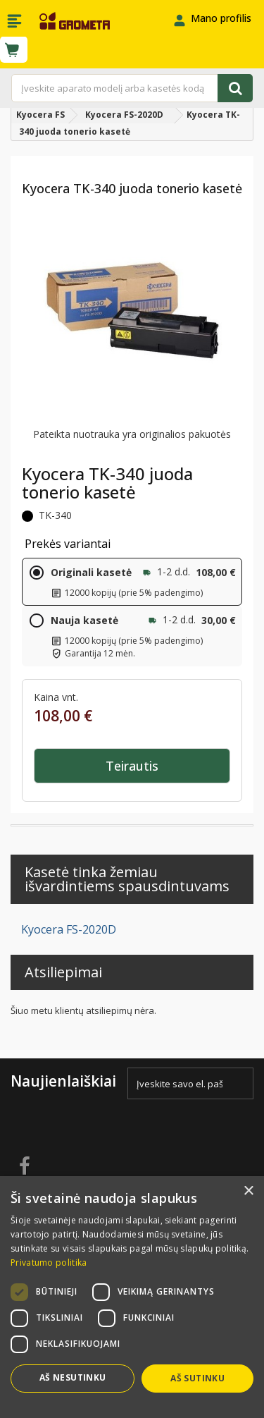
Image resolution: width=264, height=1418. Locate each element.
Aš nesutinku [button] (72, 1377)
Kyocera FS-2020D (68, 929)
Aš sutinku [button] (197, 1378)
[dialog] (132, 1297)
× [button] (248, 1191)
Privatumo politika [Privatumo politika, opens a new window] (49, 1263)
